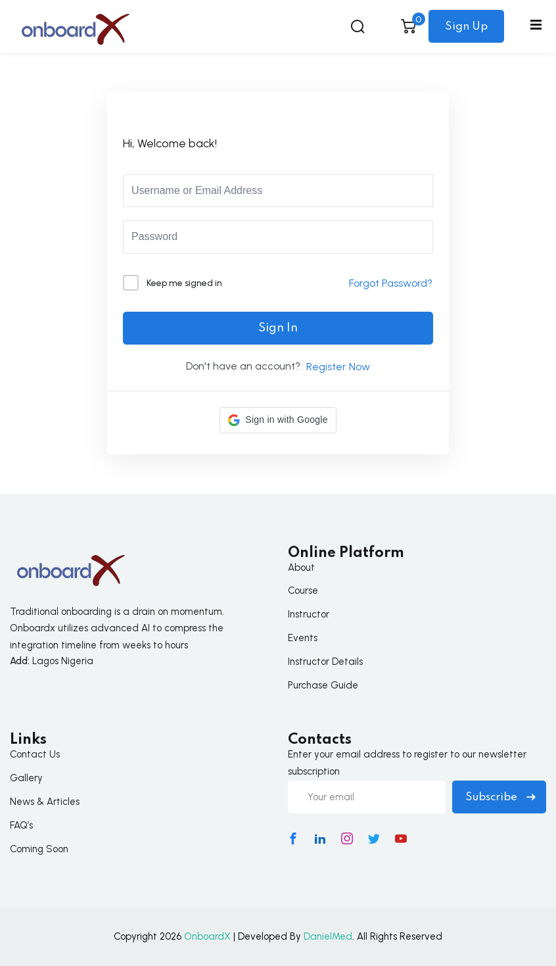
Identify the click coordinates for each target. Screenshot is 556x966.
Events (302, 638)
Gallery (26, 778)
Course (303, 590)
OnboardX (207, 936)
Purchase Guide (323, 685)
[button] (278, 420)
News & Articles (45, 802)
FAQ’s (21, 825)
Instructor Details (325, 661)
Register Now (338, 366)
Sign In (278, 328)
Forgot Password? (390, 283)
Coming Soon (39, 849)
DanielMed (328, 936)
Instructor (308, 614)
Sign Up (466, 26)
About (301, 567)
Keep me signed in (184, 283)
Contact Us (35, 754)
